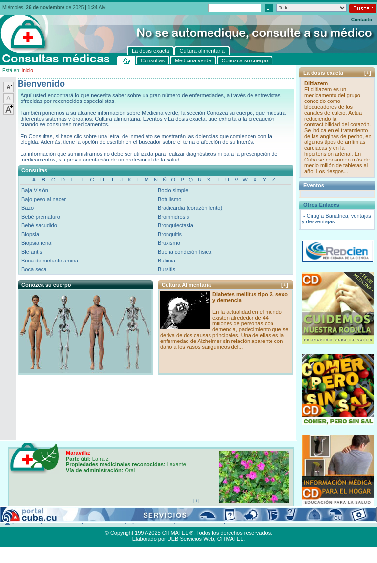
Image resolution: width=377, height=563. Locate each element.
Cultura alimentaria (199, 521)
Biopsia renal (37, 243)
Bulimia (166, 260)
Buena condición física (184, 252)
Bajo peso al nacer (43, 199)
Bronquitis (170, 234)
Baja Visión (34, 190)
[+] (284, 285)
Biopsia (30, 234)
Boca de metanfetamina (49, 260)
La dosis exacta (153, 521)
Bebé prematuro (40, 217)
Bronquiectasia (175, 225)
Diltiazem (316, 83)
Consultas (27, 521)
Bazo (27, 208)
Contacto (361, 19)
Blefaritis (31, 252)
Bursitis (166, 269)
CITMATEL (230, 539)
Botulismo (169, 199)
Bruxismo (169, 243)
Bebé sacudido (39, 225)
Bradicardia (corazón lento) (190, 208)
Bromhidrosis (173, 217)
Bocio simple (173, 190)
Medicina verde (61, 521)
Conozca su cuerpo (107, 521)
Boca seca (33, 269)
